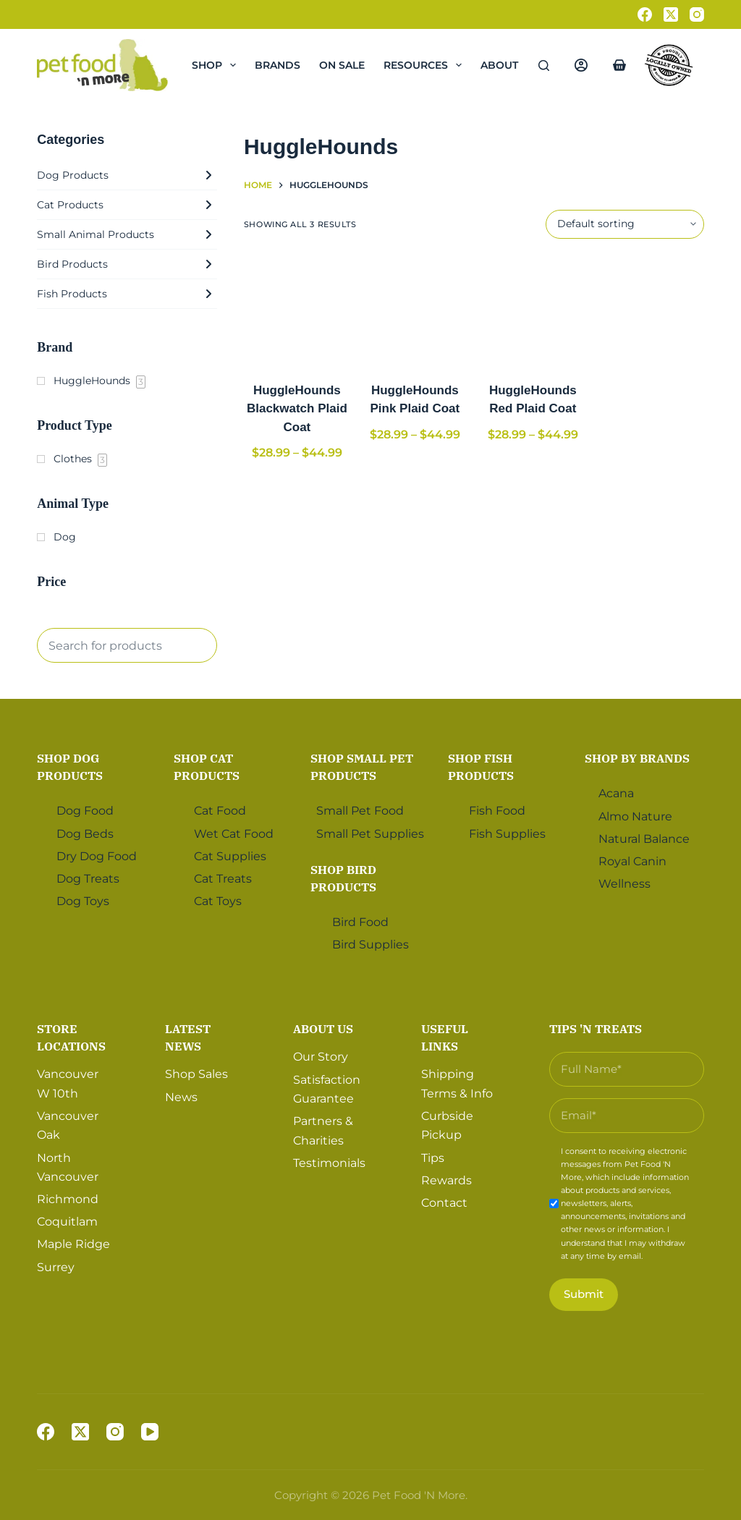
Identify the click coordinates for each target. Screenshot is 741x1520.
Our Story (320, 1056)
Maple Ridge (73, 1244)
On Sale (342, 65)
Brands (277, 65)
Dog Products (127, 175)
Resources (425, 65)
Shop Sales (196, 1074)
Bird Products (127, 264)
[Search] (543, 65)
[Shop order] (625, 224)
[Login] (581, 65)
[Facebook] (645, 14)
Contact (444, 1203)
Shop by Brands (637, 758)
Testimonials (329, 1163)
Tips (432, 1158)
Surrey (56, 1267)
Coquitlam (67, 1221)
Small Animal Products (127, 234)
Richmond (67, 1199)
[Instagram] (697, 14)
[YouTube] (149, 1431)
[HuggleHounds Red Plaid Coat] (533, 310)
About (509, 65)
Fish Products (127, 293)
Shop (217, 65)
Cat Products (127, 204)
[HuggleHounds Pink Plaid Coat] (415, 310)
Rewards (446, 1180)
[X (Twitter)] (671, 14)
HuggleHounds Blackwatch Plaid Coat (297, 408)
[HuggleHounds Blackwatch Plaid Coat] (297, 310)
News (181, 1097)
